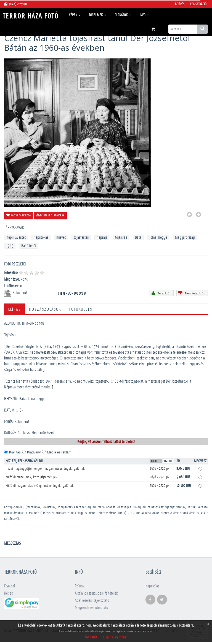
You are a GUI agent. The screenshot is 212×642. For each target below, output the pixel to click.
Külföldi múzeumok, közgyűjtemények (31, 477)
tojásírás (121, 237)
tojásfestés (81, 237)
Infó (144, 15)
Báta (138, 237)
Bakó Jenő (28, 246)
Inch (168, 461)
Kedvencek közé (18, 215)
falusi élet (30, 433)
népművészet (16, 237)
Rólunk (79, 586)
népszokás (41, 237)
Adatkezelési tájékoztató (92, 600)
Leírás (14, 309)
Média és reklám (59, 452)
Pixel (156, 461)
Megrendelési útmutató (91, 608)
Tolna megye (158, 237)
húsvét (61, 237)
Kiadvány (34, 452)
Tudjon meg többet (115, 637)
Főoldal (9, 586)
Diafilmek (97, 15)
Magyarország (185, 237)
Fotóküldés (80, 309)
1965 (9, 246)
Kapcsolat (152, 586)
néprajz (102, 237)
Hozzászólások (45, 309)
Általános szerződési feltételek (96, 593)
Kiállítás (15, 452)
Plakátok (123, 15)
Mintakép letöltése (50, 215)
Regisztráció (198, 4)
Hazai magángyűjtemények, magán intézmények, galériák (45, 469)
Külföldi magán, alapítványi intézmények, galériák (40, 486)
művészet (47, 433)
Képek (75, 15)
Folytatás (91, 637)
